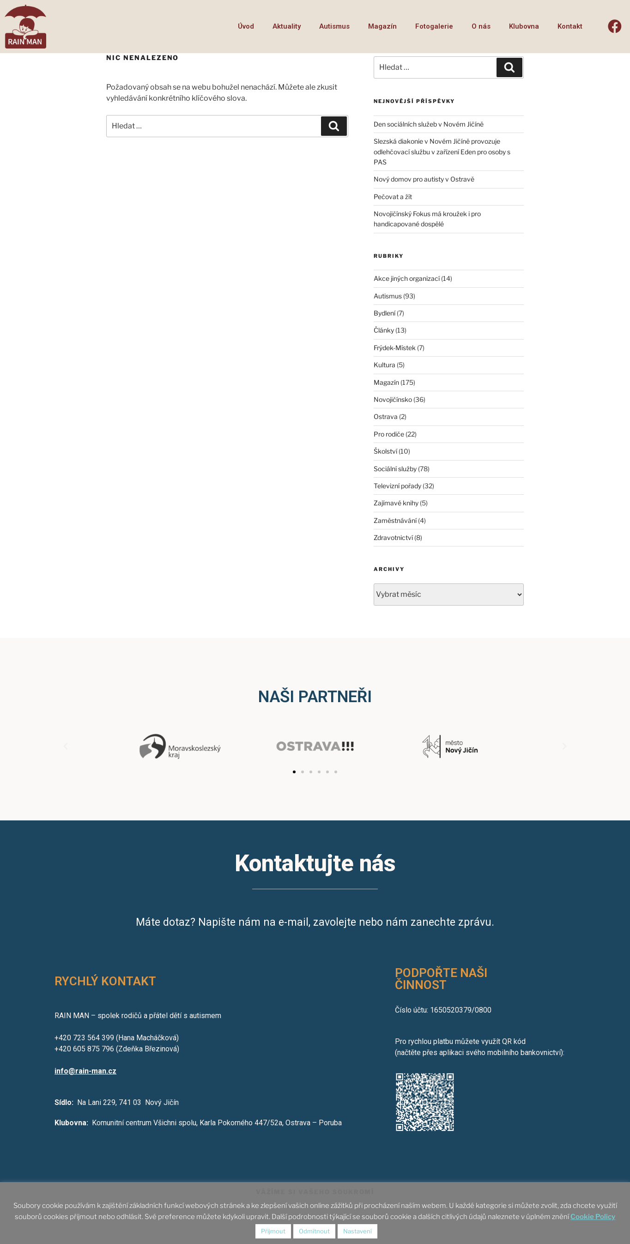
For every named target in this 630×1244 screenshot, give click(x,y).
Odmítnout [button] (314, 1231)
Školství (385, 451)
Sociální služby (395, 469)
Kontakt (569, 26)
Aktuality (287, 26)
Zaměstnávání (395, 520)
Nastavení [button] (357, 1231)
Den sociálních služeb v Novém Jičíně (429, 124)
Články (384, 330)
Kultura (384, 365)
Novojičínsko (393, 399)
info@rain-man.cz (85, 1071)
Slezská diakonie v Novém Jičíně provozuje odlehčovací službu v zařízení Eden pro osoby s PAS (442, 151)
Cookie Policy (592, 1217)
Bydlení (384, 313)
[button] (294, 772)
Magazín (382, 26)
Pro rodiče (389, 434)
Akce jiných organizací (407, 278)
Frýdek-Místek (395, 348)
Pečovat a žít (393, 196)
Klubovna (524, 26)
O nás (481, 26)
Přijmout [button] (273, 1231)
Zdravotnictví (393, 537)
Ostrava (386, 416)
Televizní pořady (397, 486)
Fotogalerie (434, 26)
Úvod (246, 26)
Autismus (334, 26)
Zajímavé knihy (396, 503)
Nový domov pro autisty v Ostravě (424, 179)
